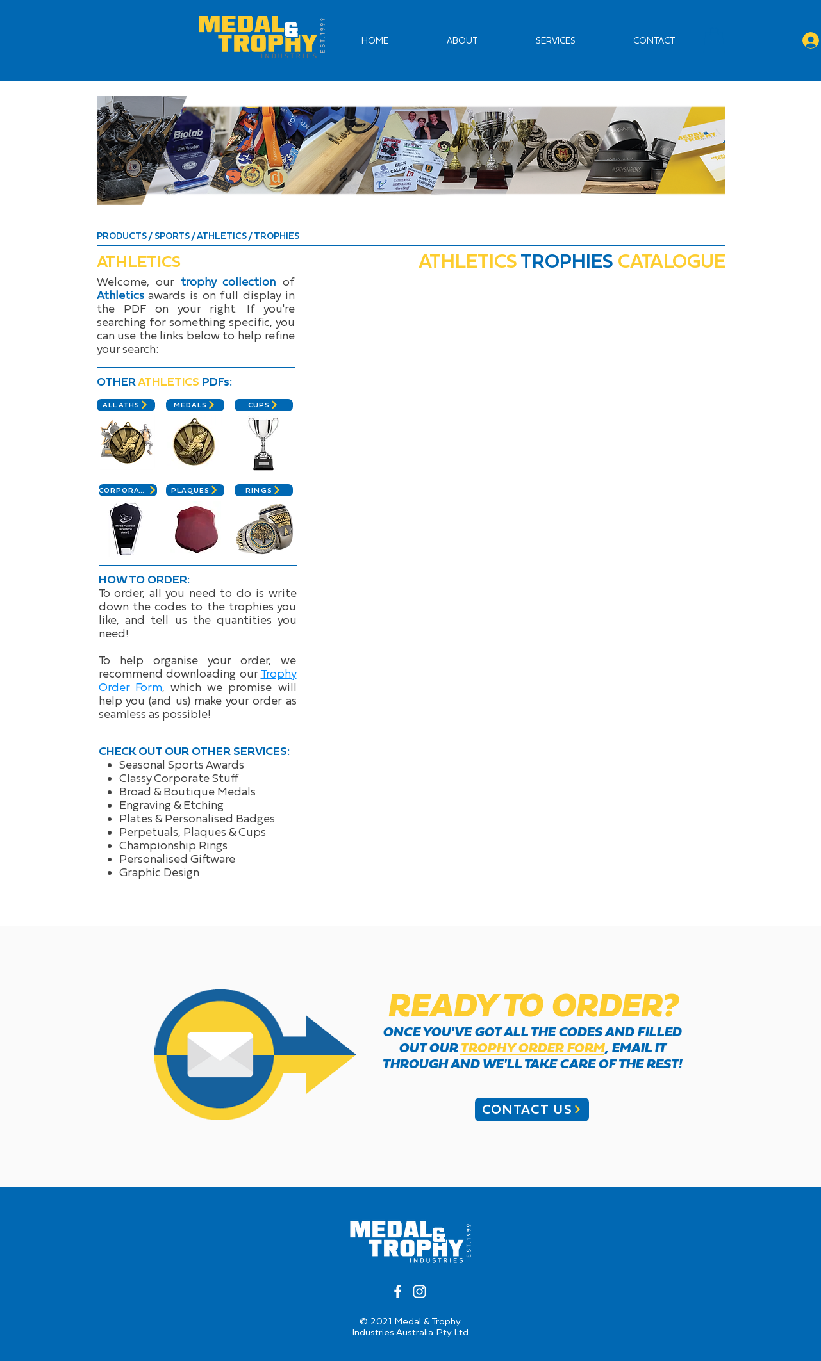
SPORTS (172, 236)
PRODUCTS (122, 236)
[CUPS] (264, 405)
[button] (714, 40)
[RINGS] (264, 490)
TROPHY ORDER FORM (532, 1047)
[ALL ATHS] (126, 405)
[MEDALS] (195, 405)
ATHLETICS (222, 236)
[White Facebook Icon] (397, 1291)
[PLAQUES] (195, 490)
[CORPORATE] (128, 490)
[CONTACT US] (532, 1109)
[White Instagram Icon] (419, 1291)
